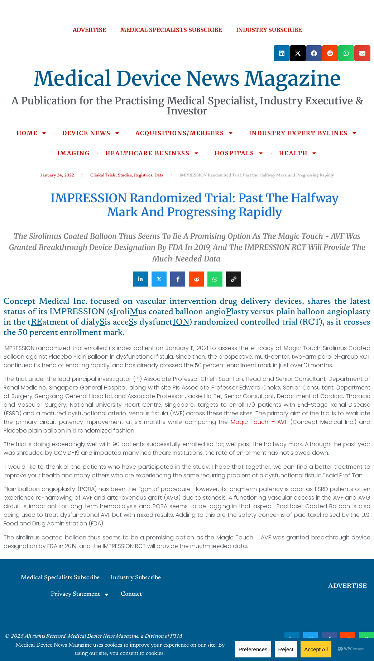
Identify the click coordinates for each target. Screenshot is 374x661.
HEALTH (298, 153)
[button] (282, 53)
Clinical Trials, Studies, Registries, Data (126, 175)
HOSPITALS (239, 153)
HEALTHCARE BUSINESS (152, 153)
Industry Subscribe (136, 578)
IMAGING (73, 153)
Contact (131, 594)
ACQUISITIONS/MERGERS (184, 133)
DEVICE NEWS (91, 133)
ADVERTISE (89, 29)
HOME (31, 133)
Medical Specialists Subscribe (60, 578)
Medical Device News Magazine (187, 78)
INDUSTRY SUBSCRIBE (269, 29)
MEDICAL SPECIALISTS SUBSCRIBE (171, 29)
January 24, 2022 (57, 175)
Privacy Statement (80, 594)
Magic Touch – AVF (259, 422)
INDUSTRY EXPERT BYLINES (303, 133)
